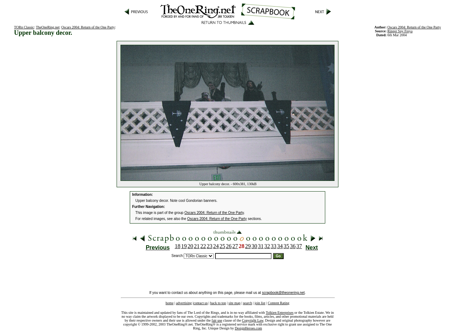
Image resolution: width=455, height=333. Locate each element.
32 (267, 246)
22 (203, 246)
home (169, 303)
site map (235, 303)
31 (261, 246)
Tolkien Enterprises (280, 313)
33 (274, 246)
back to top (218, 303)
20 (190, 246)
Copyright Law (252, 320)
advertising (184, 303)
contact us (200, 303)
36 (293, 246)
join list (260, 303)
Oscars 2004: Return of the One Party (88, 27)
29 (248, 246)
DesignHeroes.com (248, 328)
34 (280, 246)
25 (222, 246)
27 (235, 246)
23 (210, 246)
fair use (217, 320)
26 (229, 246)
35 (286, 246)
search (247, 303)
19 (184, 246)
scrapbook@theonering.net (283, 293)
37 (299, 246)
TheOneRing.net (47, 27)
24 (216, 246)
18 (178, 246)
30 (254, 246)
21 (197, 246)
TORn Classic (24, 27)
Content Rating (278, 303)
